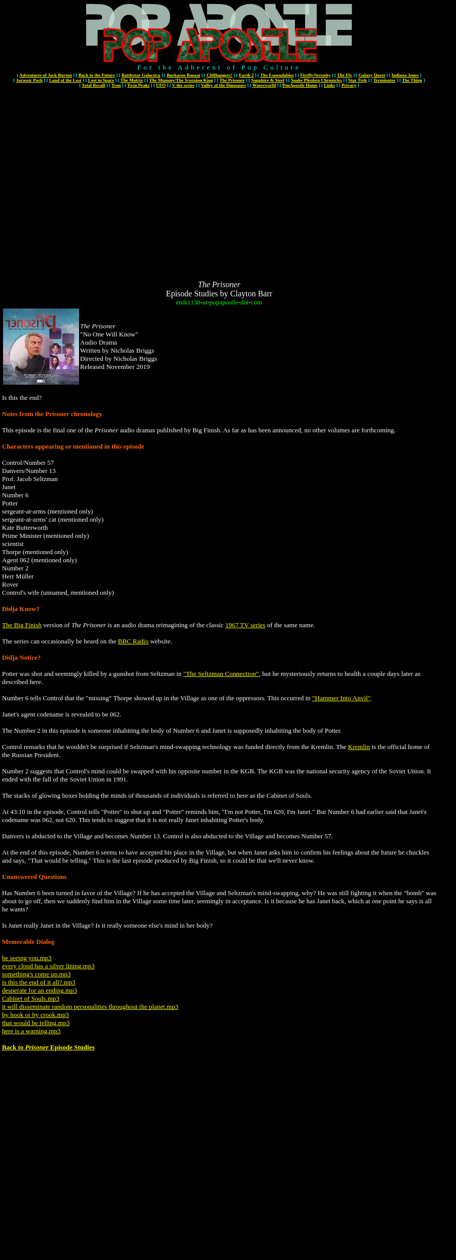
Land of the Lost (65, 80)
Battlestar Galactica (141, 75)
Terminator (384, 80)
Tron (116, 85)
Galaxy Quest (372, 75)
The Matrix (132, 80)
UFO (161, 85)
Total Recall (93, 85)
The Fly (344, 75)
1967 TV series (245, 625)
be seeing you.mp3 (27, 958)
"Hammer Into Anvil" (341, 698)
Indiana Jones (405, 75)
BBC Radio (133, 641)
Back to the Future (97, 75)
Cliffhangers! (220, 75)
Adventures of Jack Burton (45, 75)
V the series (183, 85)
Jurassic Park (29, 80)
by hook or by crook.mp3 (35, 1014)
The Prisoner (232, 80)
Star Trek (357, 80)
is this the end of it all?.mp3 (38, 982)
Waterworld (264, 85)
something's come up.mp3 (36, 974)
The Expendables (276, 75)
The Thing (412, 80)
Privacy (349, 85)
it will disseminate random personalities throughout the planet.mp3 (90, 1006)
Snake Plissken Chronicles (316, 80)
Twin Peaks (138, 85)
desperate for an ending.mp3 (39, 990)
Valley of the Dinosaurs (223, 85)
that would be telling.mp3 (36, 1023)
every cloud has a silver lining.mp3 (48, 966)
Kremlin (359, 747)
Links (329, 85)
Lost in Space (101, 80)
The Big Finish (22, 625)
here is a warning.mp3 (31, 1031)
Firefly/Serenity (315, 75)
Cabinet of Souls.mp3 (30, 998)
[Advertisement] (95, 185)
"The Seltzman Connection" (220, 673)
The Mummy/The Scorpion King (181, 80)
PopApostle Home (299, 85)
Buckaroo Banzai (183, 75)
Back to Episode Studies (48, 1047)
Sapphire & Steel (267, 80)
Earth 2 (246, 75)
